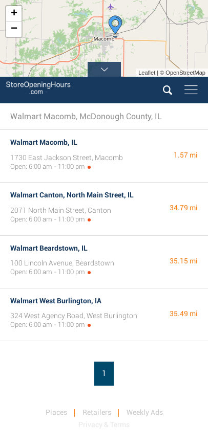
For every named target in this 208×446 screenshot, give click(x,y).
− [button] (14, 29)
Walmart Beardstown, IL (49, 248)
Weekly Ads (145, 412)
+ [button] (14, 13)
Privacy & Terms (104, 424)
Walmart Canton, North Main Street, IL (72, 195)
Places (56, 412)
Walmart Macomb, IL (43, 142)
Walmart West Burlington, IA (55, 301)
